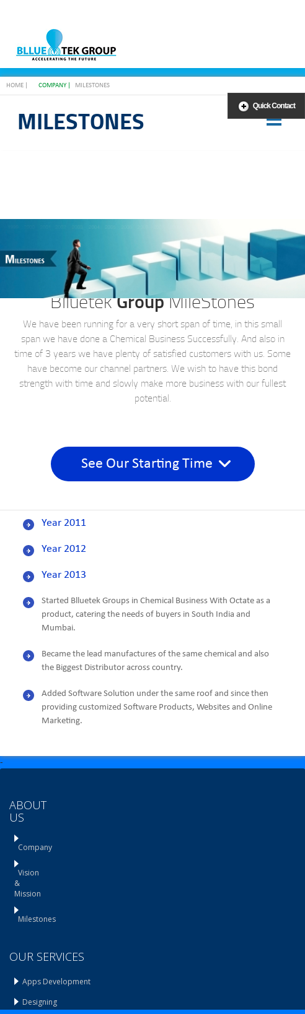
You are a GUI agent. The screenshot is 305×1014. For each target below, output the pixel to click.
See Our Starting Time (156, 464)
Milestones (92, 85)
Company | (54, 85)
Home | (17, 85)
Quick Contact (274, 105)
